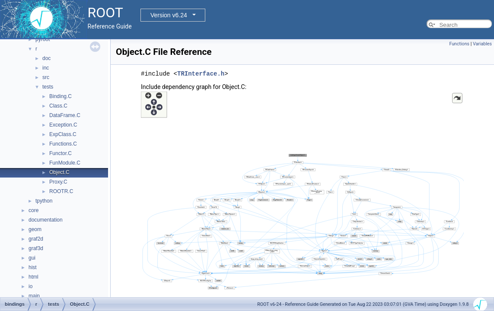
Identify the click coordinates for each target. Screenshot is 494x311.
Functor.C (60, 153)
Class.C (58, 106)
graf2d (36, 239)
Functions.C (63, 144)
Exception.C (63, 125)
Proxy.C (58, 182)
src (45, 77)
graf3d (36, 248)
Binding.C (60, 96)
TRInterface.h (200, 74)
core (33, 210)
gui (32, 258)
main (34, 296)
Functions (459, 44)
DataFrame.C (64, 115)
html (33, 277)
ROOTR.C (61, 191)
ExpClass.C (62, 134)
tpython (43, 201)
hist (33, 267)
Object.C (59, 172)
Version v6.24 (168, 15)
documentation (46, 220)
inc (45, 68)
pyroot (42, 39)
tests (47, 87)
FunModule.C (64, 163)
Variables (482, 44)
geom (35, 229)
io (30, 286)
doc (46, 58)
